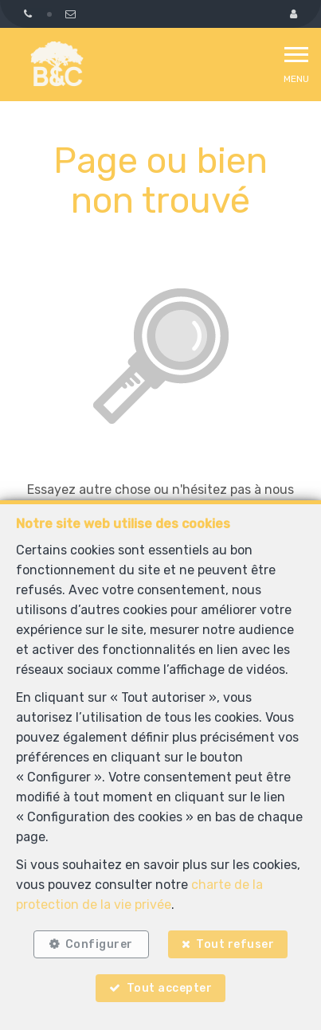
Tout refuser (235, 944)
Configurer (99, 944)
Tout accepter (170, 988)
